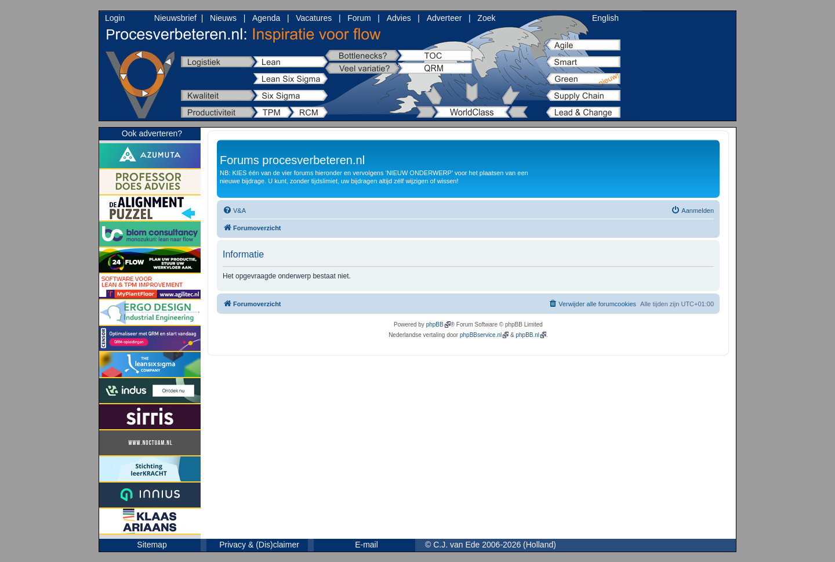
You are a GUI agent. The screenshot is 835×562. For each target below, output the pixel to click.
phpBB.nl (527, 335)
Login (115, 18)
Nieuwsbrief (175, 18)
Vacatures (314, 18)
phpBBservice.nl (481, 335)
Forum (359, 18)
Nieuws (223, 18)
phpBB (435, 324)
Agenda (266, 18)
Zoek (486, 18)
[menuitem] (234, 210)
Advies (399, 18)
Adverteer (444, 18)
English (605, 18)
